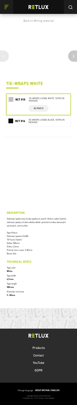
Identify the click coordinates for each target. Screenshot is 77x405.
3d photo (38, 108)
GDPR (38, 370)
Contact (38, 355)
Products (38, 348)
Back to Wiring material (38, 20)
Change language (39, 390)
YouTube (38, 363)
